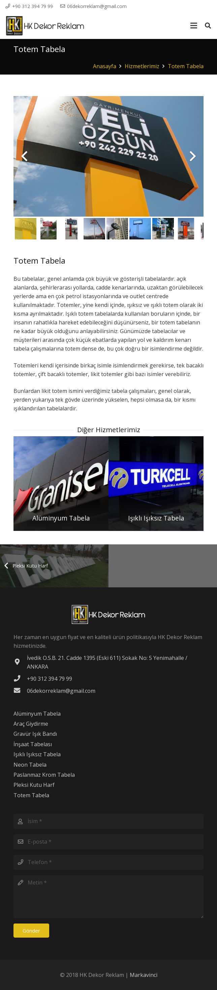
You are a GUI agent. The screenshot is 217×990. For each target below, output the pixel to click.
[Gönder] (31, 931)
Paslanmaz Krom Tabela (44, 774)
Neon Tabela (29, 764)
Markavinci (143, 975)
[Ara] (208, 25)
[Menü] (194, 25)
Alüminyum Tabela (37, 713)
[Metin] (108, 896)
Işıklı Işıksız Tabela (37, 754)
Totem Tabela (31, 795)
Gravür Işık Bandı (35, 733)
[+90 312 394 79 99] (20, 678)
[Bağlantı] (45, 26)
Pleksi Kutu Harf (34, 785)
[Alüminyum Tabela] (60, 483)
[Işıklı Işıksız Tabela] (156, 483)
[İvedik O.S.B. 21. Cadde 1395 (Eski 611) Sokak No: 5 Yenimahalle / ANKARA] (20, 662)
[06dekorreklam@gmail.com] (20, 690)
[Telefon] (108, 862)
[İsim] (108, 821)
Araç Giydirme (30, 723)
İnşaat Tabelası (32, 744)
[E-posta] (108, 841)
